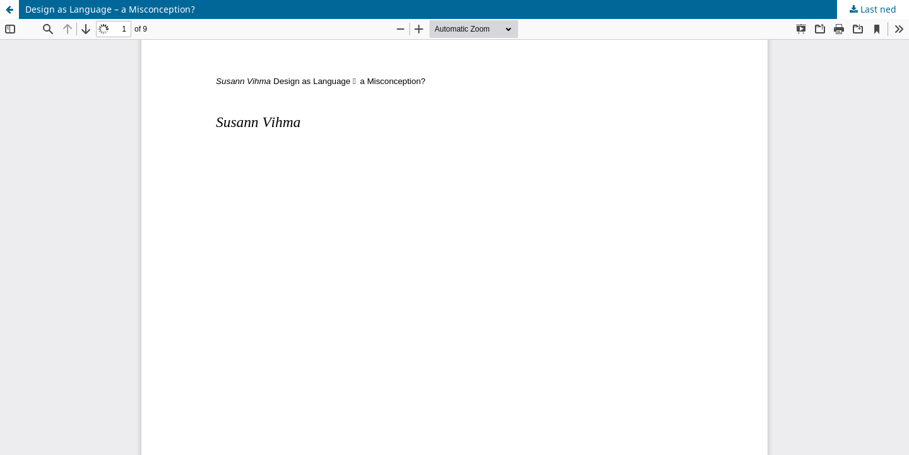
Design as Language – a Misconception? (110, 9)
